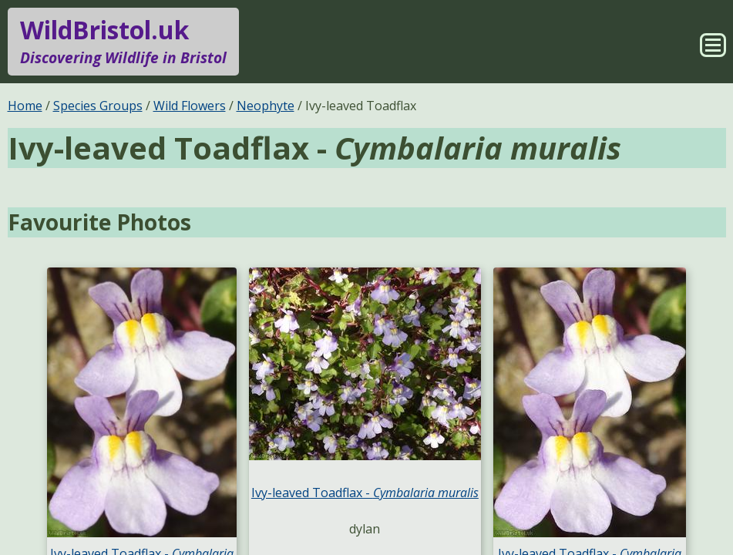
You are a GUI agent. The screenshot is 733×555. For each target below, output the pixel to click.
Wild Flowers (189, 105)
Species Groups (98, 105)
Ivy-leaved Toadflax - (365, 492)
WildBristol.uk (123, 41)
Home (25, 105)
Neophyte (265, 105)
